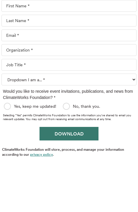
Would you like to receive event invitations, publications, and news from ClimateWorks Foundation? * (68, 94)
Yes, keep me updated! (36, 106)
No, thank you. (87, 106)
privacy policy (41, 154)
